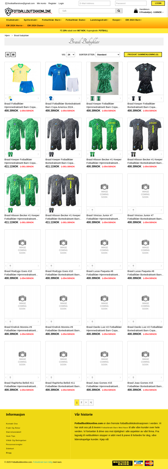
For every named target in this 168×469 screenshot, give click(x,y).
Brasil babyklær (21, 35)
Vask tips (10, 436)
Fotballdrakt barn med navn (114, 428)
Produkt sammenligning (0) (143, 54)
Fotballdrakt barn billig (42, 462)
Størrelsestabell (13, 432)
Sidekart (10, 449)
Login (61, 3)
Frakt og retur (13, 428)
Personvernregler (14, 444)
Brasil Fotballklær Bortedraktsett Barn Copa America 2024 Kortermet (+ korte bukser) (62, 107)
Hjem (7, 35)
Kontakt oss (12, 424)
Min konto (41, 3)
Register (52, 3)
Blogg (8, 453)
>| (91, 402)
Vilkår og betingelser (16, 440)
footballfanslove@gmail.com (20, 3)
